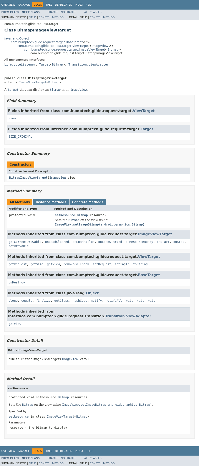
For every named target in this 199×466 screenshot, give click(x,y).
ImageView (99, 46)
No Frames (68, 12)
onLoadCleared (57, 242)
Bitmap (113, 49)
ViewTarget (144, 111)
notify (96, 300)
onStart (163, 242)
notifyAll (114, 300)
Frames (53, 12)
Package (24, 4)
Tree (49, 4)
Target (44, 64)
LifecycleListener (19, 64)
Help (89, 4)
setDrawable (18, 246)
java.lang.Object (16, 38)
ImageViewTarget (32, 82)
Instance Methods (51, 202)
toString (140, 264)
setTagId (122, 264)
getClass (61, 300)
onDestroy (16, 282)
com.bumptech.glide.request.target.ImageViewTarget (64, 49)
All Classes (92, 12)
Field (32, 17)
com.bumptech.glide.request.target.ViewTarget (53, 46)
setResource (65, 215)
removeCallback (76, 264)
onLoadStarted (110, 242)
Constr (44, 17)
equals (26, 300)
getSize (36, 264)
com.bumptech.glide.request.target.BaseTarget (47, 42)
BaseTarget (149, 275)
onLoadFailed (84, 242)
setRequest (102, 264)
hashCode (80, 300)
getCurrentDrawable (24, 242)
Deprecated (63, 4)
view (12, 118)
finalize (43, 300)
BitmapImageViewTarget (28, 177)
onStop (178, 242)
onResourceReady (139, 242)
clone (13, 300)
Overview (8, 4)
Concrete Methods (87, 202)
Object (92, 293)
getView (53, 264)
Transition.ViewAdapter (88, 64)
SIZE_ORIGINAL (20, 136)
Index (79, 4)
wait (129, 300)
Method (58, 17)
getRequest (17, 264)
